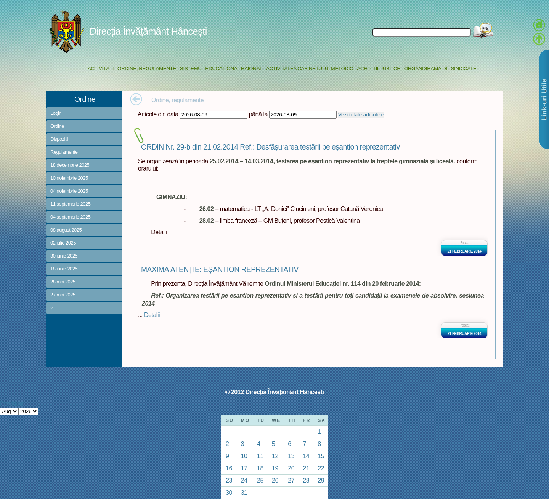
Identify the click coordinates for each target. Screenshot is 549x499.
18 (260, 468)
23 (229, 480)
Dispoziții (59, 139)
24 (244, 480)
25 (260, 480)
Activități (101, 68)
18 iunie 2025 (63, 269)
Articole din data (158, 114)
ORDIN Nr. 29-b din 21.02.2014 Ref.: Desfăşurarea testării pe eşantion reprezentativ (270, 147)
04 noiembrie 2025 (69, 191)
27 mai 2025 (62, 295)
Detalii (152, 314)
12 (275, 455)
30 (229, 492)
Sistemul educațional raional (221, 68)
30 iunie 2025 (63, 256)
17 (244, 468)
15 (321, 455)
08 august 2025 (66, 230)
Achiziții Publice (378, 68)
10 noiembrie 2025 (69, 178)
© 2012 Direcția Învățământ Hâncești (274, 391)
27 (291, 480)
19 (275, 468)
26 (275, 480)
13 (291, 455)
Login (55, 113)
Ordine (57, 126)
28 (306, 480)
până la (258, 114)
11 (260, 455)
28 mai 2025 (62, 282)
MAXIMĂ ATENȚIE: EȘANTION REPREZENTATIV (220, 270)
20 (291, 468)
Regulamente (63, 152)
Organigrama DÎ (425, 68)
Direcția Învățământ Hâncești (148, 31)
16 (229, 468)
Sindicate (463, 68)
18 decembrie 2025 (69, 165)
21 (306, 468)
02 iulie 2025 (63, 243)
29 (321, 480)
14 (306, 455)
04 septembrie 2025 (70, 217)
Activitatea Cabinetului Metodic (309, 68)
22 (321, 468)
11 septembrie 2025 (70, 204)
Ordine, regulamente (146, 68)
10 (244, 455)
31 (244, 492)
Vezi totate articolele (361, 115)
